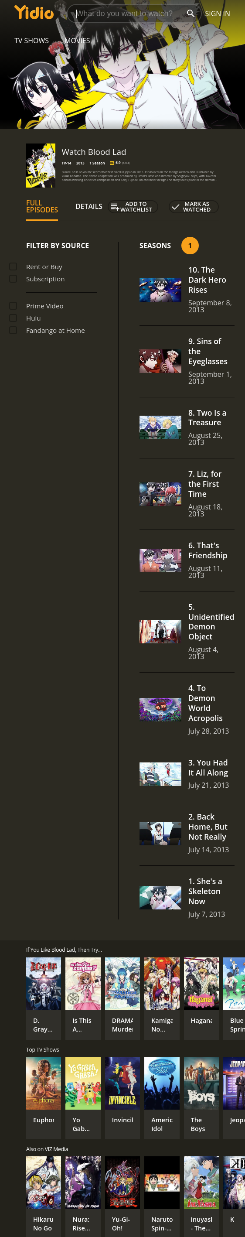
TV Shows (31, 40)
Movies (77, 40)
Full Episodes (42, 206)
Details (88, 206)
